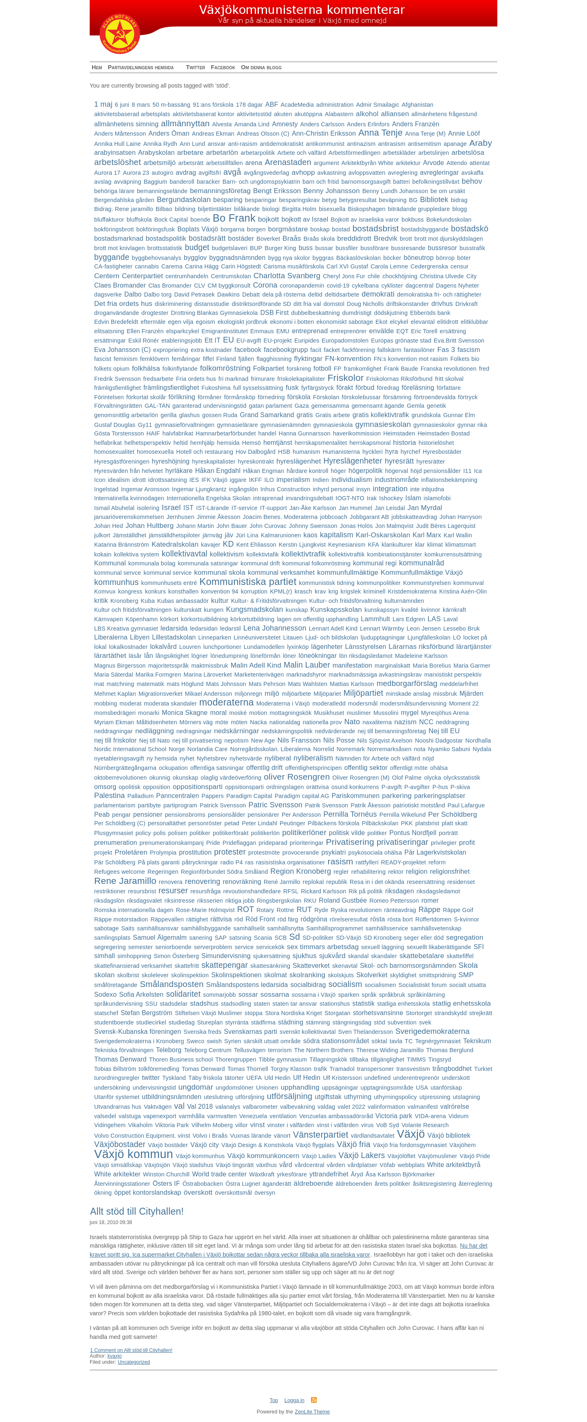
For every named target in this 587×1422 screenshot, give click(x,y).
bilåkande (247, 209)
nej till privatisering (197, 740)
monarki (148, 713)
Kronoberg (124, 601)
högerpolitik (366, 470)
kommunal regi (375, 563)
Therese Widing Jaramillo (390, 1050)
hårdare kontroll (307, 471)
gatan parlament (270, 405)
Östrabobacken (203, 1183)
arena (254, 162)
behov (472, 181)
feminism (126, 359)
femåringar (186, 359)
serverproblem (213, 947)
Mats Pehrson (267, 684)
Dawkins (228, 294)
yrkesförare (292, 1174)
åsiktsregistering (434, 1183)
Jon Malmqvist (394, 526)
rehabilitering (368, 871)
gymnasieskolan (383, 424)
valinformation (386, 1106)
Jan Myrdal (425, 508)
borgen (256, 229)
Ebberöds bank (430, 313)
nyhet (187, 758)
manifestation (352, 665)
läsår (135, 656)
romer (430, 900)
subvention (402, 1022)
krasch (303, 591)
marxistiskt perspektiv (453, 674)
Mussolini (385, 713)
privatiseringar (402, 841)
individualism (351, 480)
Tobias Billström (115, 1069)
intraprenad (268, 498)
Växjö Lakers (362, 1155)
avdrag (186, 172)
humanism (306, 451)
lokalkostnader (128, 647)
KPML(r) (281, 591)
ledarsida (174, 628)
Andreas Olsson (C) (263, 133)
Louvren (190, 647)
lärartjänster (474, 646)
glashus (189, 415)
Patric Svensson (275, 805)
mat (99, 684)
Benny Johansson (331, 191)
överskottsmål (233, 1192)
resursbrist (142, 891)
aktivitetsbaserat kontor (203, 114)
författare (449, 388)
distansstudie (212, 304)
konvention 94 (219, 591)
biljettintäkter (215, 209)
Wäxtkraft (261, 1174)
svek (425, 1022)
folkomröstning (225, 368)
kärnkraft (454, 610)
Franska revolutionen (449, 368)
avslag (102, 181)
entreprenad (310, 330)
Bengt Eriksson (277, 191)
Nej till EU (444, 731)
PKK (407, 823)
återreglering (475, 1183)
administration (335, 104)
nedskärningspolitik (287, 731)
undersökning (112, 1087)
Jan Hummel (355, 508)
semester (140, 947)
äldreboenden (353, 1183)
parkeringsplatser (439, 795)
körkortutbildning (252, 619)
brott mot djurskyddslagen (449, 238)
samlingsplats (112, 937)
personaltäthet (167, 823)
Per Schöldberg (452, 814)
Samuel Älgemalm (160, 937)
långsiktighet (172, 656)
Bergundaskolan (184, 200)
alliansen (395, 114)
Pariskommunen (356, 795)
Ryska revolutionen (356, 910)
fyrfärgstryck (317, 388)
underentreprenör (416, 1078)
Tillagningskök (328, 1059)
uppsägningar (340, 1087)
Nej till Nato (154, 740)
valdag (326, 1106)
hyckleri (372, 451)
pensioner (148, 814)
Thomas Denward (120, 1059)
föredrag (388, 388)
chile (374, 276)
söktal (379, 1041)
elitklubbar (474, 322)
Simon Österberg (176, 956)
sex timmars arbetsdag (323, 947)
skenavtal (344, 966)
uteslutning (218, 1097)
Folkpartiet (268, 368)
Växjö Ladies (319, 1156)
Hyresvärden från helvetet (128, 471)
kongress (130, 591)
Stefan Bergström (146, 1012)
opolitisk (129, 787)
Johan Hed (108, 526)
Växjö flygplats (315, 1145)
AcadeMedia (296, 104)
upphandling (300, 1087)
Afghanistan (418, 104)
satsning (240, 937)
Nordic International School (130, 749)
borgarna (233, 229)
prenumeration (115, 842)
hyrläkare (178, 470)
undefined (377, 1078)
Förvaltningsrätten (118, 405)
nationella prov (322, 722)
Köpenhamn (142, 619)
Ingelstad (106, 489)
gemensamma (330, 405)
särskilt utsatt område (272, 1041)
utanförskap (446, 1087)
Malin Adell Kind (256, 665)
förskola (299, 396)
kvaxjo (115, 1356)
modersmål (362, 703)
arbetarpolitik (258, 152)
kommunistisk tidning (326, 583)
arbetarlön (222, 152)
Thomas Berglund (450, 1050)
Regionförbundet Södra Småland (224, 871)
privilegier (444, 843)
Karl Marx (427, 535)
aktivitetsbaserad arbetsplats (132, 114)
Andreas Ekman (213, 133)
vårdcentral (309, 1165)
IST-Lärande (212, 508)
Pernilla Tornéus (350, 814)
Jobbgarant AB (369, 517)
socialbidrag (308, 984)
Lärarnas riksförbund (421, 647)
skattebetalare (421, 956)
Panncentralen (177, 795)
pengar (121, 814)
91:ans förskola (213, 104)
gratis (305, 414)
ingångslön (243, 489)
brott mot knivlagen (119, 248)
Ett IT (213, 340)
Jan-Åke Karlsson (312, 508)
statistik (363, 1003)
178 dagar (249, 104)
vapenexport (160, 1116)
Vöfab (387, 1165)
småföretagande (115, 985)
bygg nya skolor (289, 258)
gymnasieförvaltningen (184, 425)
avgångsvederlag (266, 172)
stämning (318, 1022)
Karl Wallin (458, 535)
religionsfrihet (450, 871)
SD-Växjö (348, 937)
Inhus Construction (285, 489)
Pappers (212, 796)
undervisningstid (154, 1087)
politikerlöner (304, 832)
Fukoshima (216, 388)
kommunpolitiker (379, 583)
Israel (171, 507)
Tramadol (341, 1069)
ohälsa (439, 768)
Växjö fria (353, 1144)
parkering (397, 796)
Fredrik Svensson (117, 379)
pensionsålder (226, 814)
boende (200, 219)
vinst (257, 1125)
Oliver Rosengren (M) (360, 777)
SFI (479, 946)
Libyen (140, 637)
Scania (263, 937)
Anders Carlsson (322, 124)
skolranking (307, 975)
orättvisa (317, 787)
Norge (177, 749)
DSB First (274, 312)
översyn (264, 1192)
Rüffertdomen (433, 919)
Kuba (147, 601)
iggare (238, 480)
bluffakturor (109, 219)
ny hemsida (162, 758)
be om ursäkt (447, 191)
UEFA (254, 1078)
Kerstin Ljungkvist (302, 544)
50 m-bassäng (171, 104)
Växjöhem (462, 1145)
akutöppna (308, 114)
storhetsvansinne (378, 1012)
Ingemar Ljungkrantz (199, 489)
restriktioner (110, 891)
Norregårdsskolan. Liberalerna (270, 749)
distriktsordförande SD (261, 304)
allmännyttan (185, 123)
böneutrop (419, 257)
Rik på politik (366, 891)
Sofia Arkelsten (141, 994)
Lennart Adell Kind (333, 628)
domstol (333, 304)
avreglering (403, 172)
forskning (299, 368)
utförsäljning (290, 1096)
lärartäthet (110, 655)
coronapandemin (302, 285)
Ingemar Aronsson (145, 489)
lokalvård (163, 646)
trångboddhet (452, 1068)
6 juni (122, 104)
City (471, 276)
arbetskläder (399, 152)
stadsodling (236, 1003)
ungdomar (195, 1087)
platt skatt (455, 823)
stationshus (335, 1003)
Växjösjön (157, 1165)
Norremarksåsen (389, 749)
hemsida (228, 443)
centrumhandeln (187, 276)
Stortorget (419, 1013)
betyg (329, 200)
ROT (245, 909)
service (244, 947)
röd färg (288, 919)
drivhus (442, 303)
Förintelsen (109, 397)
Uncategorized (134, 1362)
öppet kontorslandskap (147, 1192)
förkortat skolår (146, 397)
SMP (466, 975)
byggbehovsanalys (156, 258)
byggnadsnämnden (237, 257)
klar (420, 544)
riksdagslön (109, 900)
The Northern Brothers (324, 1050)
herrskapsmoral (370, 443)
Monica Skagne (184, 712)
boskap (319, 229)
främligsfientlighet (117, 388)
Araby (480, 142)
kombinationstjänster (394, 554)
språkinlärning (426, 994)
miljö (272, 693)
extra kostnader (211, 350)
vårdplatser (362, 1165)
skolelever (154, 975)
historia (404, 442)
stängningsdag (352, 1022)
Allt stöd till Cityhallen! (137, 1211)
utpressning (434, 1097)
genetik (436, 405)
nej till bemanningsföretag (391, 731)
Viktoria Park (172, 1125)
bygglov (195, 257)
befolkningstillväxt (435, 181)
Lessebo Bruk (461, 628)
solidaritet (183, 994)
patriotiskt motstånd (419, 805)
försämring (397, 397)
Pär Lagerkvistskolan (435, 852)
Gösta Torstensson (119, 433)
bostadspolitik (166, 238)
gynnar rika (472, 425)
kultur (220, 600)
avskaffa (472, 172)
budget (197, 247)
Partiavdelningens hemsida (141, 67)
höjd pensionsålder (435, 471)
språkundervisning (118, 1003)
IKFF (255, 480)
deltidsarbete (342, 294)
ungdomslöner (235, 1087)
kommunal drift (260, 563)
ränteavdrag (400, 910)
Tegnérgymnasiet (438, 1041)
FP (338, 368)
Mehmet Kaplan (115, 693)
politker (377, 833)
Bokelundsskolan (449, 219)
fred (484, 368)
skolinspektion (190, 975)
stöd (379, 1022)
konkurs (155, 591)
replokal (313, 882)
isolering (148, 508)
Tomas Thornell (247, 1069)
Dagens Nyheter (457, 285)
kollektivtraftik (347, 554)
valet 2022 (351, 1106)
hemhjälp (202, 443)
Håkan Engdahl (218, 470)
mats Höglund (185, 684)
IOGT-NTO (349, 498)
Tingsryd (439, 1059)
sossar (248, 994)
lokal (100, 647)
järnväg (212, 535)
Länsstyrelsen (365, 646)
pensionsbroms (185, 814)
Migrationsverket (161, 693)
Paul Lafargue (466, 805)
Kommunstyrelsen (427, 583)
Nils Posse (339, 740)
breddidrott (354, 238)
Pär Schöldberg (114, 862)
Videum (458, 1116)
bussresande (408, 248)
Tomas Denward (203, 1069)
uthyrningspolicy (395, 1097)
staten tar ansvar (294, 1003)
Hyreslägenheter (352, 461)
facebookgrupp (286, 349)
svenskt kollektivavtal (308, 1032)
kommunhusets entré (169, 583)
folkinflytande (180, 368)
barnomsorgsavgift (366, 181)
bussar (324, 248)
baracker (208, 181)
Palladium (141, 796)
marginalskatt (392, 665)
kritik (101, 600)
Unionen (267, 1087)
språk (369, 994)
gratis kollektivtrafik (381, 414)
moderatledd (329, 703)
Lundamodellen (264, 647)
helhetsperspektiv (147, 443)
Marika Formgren (158, 674)
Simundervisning (226, 955)
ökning (103, 1192)
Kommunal (110, 563)
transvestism (413, 1069)
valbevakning (297, 1106)
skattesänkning (270, 966)
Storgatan (337, 1013)
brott (406, 238)
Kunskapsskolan (336, 609)
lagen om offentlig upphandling (317, 619)
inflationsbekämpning (449, 480)
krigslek (350, 591)
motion (258, 713)
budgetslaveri (229, 248)
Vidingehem (110, 1125)
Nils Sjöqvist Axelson (385, 740)
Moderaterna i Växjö (283, 703)
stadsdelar (174, 1003)
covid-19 (338, 285)
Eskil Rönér (143, 340)
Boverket (268, 238)
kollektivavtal (184, 553)
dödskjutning (391, 313)
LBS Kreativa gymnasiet (126, 628)
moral (218, 712)
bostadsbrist (376, 228)
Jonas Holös (356, 526)
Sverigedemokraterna (432, 1031)
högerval (396, 471)
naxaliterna (377, 722)
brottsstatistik (164, 248)
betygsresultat (358, 200)
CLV (199, 285)
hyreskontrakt (256, 461)
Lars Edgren (409, 619)
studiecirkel (151, 1022)
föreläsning (418, 387)
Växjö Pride (474, 1156)
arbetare (190, 152)
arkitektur (408, 163)
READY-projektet (403, 862)
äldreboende (313, 1183)
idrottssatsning (167, 480)
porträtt (448, 833)
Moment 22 (464, 703)
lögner (199, 656)
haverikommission (357, 433)
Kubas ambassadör (183, 601)
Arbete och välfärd (302, 152)
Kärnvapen (108, 619)
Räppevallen (167, 919)
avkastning (332, 172)
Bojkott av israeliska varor (365, 219)
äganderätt (277, 1183)
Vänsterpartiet (321, 1135)
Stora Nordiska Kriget (293, 1013)
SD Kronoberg (383, 937)
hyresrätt (399, 461)
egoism (205, 322)
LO (457, 637)
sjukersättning (271, 956)
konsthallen (183, 591)
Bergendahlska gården (124, 200)
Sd (294, 937)
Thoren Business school (181, 1059)
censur (459, 266)
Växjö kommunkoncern (263, 1156)
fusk (292, 387)
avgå (232, 171)
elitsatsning (109, 331)
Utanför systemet (116, 1097)
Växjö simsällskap (118, 1165)
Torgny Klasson (291, 1069)
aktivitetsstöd (254, 114)
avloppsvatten (367, 172)
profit (467, 842)
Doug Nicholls (365, 304)
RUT (304, 910)
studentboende (114, 1022)
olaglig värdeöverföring (231, 777)
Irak (372, 498)
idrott (139, 480)
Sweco (195, 1041)
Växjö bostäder (168, 1145)
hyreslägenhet (298, 461)
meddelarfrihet (459, 684)
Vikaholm (140, 1125)
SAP (221, 937)
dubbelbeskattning (315, 313)
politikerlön (265, 833)
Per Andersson (301, 814)
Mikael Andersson (208, 693)
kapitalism (336, 535)
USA (422, 1087)
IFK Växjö (214, 480)
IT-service (245, 508)
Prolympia (163, 852)
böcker (392, 258)
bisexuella (332, 209)
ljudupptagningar (383, 637)
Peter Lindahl (259, 823)
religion (417, 871)
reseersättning (426, 882)
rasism (340, 861)
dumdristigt (357, 313)
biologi (271, 209)
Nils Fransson (299, 740)
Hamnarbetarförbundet (226, 433)
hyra (391, 451)
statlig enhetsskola (461, 1003)
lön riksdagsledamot (366, 656)
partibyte (149, 805)
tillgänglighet (387, 1059)
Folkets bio (464, 359)
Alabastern (339, 114)
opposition (156, 787)
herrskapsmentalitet (321, 443)
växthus (266, 1165)
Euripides (306, 340)
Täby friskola (205, 1078)
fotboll (322, 368)
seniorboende (173, 947)
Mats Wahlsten (308, 684)
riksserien (210, 900)
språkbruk (392, 994)
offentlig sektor (365, 767)
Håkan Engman (263, 471)
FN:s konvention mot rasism (411, 359)
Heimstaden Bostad (443, 433)
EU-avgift (248, 340)
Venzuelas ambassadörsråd (336, 1116)
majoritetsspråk (168, 665)
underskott (456, 1078)
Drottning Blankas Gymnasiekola (214, 313)
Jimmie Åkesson (219, 517)
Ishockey (391, 498)
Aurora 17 (107, 172)
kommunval (468, 583)
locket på (475, 637)
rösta (377, 919)
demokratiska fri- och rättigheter (439, 294)
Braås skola (319, 238)
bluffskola (139, 219)
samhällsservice (387, 928)
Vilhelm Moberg (212, 1125)
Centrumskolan (231, 276)
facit (315, 350)
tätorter (234, 1078)
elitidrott (447, 322)
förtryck (468, 397)
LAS (434, 619)
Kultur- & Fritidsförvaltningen (269, 601)
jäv (229, 535)
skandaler (384, 956)
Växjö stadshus (193, 1165)
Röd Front (260, 919)
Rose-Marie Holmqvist (205, 910)
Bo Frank (234, 218)
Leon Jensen (423, 628)
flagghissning (273, 359)
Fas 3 (446, 350)
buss (306, 247)
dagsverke (108, 294)
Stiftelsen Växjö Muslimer (208, 1013)
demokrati (378, 294)
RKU (310, 900)
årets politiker (392, 1183)
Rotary (265, 910)
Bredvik (385, 238)
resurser (173, 890)
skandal (358, 956)
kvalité (410, 610)
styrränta (236, 1022)
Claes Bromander (120, 285)
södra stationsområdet (336, 1040)
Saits (128, 928)
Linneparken (214, 637)
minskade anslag (408, 693)
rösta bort (400, 919)
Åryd (357, 1174)
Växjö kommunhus (200, 1156)
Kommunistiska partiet (247, 581)
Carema (172, 266)
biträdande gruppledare (419, 209)
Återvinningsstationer (122, 1183)
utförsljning (249, 1097)
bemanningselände (162, 191)
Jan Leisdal (390, 508)
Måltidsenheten (157, 722)
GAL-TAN (157, 405)
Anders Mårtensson (120, 133)
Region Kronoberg (300, 871)
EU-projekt (278, 340)
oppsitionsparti (244, 787)
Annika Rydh (160, 144)
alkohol (367, 114)
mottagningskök (290, 713)
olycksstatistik (462, 777)
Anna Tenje (380, 133)
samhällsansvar (158, 928)
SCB (281, 937)
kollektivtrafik (303, 553)
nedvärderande (335, 731)
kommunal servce (117, 572)
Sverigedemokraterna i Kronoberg (139, 1041)
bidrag (459, 200)
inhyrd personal (333, 489)
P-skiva (460, 787)
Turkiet (483, 1069)
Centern (106, 276)
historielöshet (436, 443)
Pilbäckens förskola (334, 823)
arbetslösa (468, 152)
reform (437, 862)
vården (336, 1165)
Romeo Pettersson (394, 900)
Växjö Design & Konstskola (257, 1145)
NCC (426, 722)
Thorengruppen (235, 1059)
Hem (97, 67)
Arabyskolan (156, 152)
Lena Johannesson (275, 628)
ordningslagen (285, 787)
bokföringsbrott (114, 229)
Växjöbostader (120, 1144)
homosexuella (155, 451)
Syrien (232, 1041)
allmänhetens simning (126, 124)
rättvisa (221, 919)
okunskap (186, 777)
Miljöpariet (327, 693)
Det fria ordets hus (123, 304)
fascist (102, 359)
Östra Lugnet (242, 1183)
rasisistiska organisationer (290, 862)
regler (341, 871)
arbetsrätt (190, 163)
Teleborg (169, 1049)
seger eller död (424, 937)
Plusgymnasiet (113, 833)
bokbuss (413, 219)
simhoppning (134, 956)
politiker (200, 833)
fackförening (358, 350)
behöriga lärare (114, 191)
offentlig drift (264, 767)
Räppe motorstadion (121, 919)
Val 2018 (200, 1106)
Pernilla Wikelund (403, 814)
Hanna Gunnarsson (305, 433)
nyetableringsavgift (119, 758)
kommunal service (167, 572)
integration (390, 489)
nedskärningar (236, 731)
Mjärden (471, 693)
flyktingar (308, 359)
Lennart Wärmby (382, 628)
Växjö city (204, 1144)
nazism (405, 722)
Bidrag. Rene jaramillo (123, 209)
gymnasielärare (237, 425)
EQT (402, 331)
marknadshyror (306, 674)
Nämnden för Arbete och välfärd (377, 758)
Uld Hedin (277, 1078)
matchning (120, 684)
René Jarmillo (282, 882)
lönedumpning (229, 656)
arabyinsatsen (115, 152)
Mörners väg (196, 722)
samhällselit (249, 928)
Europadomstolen (345, 340)
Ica (478, 471)
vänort (282, 1135)
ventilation (282, 1116)
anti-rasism (242, 144)
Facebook (223, 67)
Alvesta (222, 124)
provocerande (300, 852)
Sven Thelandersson (365, 1032)
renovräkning (242, 881)
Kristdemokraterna (412, 591)
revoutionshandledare (252, 891)
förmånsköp (240, 397)
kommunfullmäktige (347, 572)
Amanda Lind (251, 124)
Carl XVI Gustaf (347, 266)
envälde (381, 331)
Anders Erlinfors (368, 124)
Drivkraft (466, 304)
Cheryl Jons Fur (344, 276)
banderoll (182, 181)
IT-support (273, 508)
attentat (480, 163)
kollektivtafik (263, 554)
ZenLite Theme (312, 1412)
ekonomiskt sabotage (344, 322)
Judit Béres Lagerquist (445, 526)
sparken (348, 994)
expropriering (170, 350)
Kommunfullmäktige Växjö (422, 572)
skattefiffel (460, 956)
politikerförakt (231, 833)
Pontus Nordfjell (413, 832)
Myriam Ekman (114, 722)
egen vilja (180, 322)
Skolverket (371, 974)
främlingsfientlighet (171, 387)
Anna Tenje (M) (425, 133)
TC (409, 1041)
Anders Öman (168, 133)
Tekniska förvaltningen (124, 1050)
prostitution (195, 852)
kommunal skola (219, 572)
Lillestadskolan (174, 637)
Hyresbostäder (442, 451)
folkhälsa (146, 368)
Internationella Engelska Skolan (209, 498)
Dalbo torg (158, 294)
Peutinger (292, 823)
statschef (106, 1013)
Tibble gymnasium (283, 1059)
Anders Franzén (415, 124)
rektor (396, 871)
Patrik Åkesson (371, 805)
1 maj (103, 104)
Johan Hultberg (150, 526)
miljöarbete (296, 693)
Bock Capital (171, 219)
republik (336, 882)
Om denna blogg (261, 67)
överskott (198, 1192)
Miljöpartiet (363, 692)
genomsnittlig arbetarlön (126, 415)
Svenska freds (202, 1032)
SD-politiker (317, 937)
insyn (363, 489)
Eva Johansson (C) (122, 349)
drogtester (154, 313)
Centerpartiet (142, 276)
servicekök (270, 947)
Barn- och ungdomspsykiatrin (261, 181)
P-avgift (392, 787)
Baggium (155, 181)
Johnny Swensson (313, 526)
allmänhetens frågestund (444, 114)
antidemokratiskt (281, 144)
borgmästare (288, 229)
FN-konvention (348, 359)
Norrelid (323, 749)
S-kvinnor (466, 919)
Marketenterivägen (259, 674)
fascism (468, 349)
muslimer (358, 713)
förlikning (181, 396)
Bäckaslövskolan (358, 258)
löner (289, 656)
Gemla (415, 405)
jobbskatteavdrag (414, 517)
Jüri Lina (247, 535)
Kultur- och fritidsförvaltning (345, 601)
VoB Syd (387, 1125)
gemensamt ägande (377, 405)
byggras (323, 258)
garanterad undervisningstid (209, 405)
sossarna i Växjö (313, 994)
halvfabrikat (178, 433)
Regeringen (163, 871)
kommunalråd (421, 563)
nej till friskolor (115, 740)
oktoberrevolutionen (120, 777)
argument (326, 163)
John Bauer (231, 526)
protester (230, 852)
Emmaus (262, 331)
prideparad (273, 843)
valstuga (130, 1116)
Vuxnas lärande (250, 1135)
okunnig (159, 777)
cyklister (392, 285)
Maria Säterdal (113, 674)
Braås (291, 238)
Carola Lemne (389, 266)
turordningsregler (116, 1078)
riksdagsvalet (144, 900)
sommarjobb (219, 994)
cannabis (147, 266)
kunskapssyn (381, 610)
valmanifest (423, 1106)
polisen (177, 833)
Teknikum (477, 1040)
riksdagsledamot (438, 891)
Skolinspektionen (236, 974)
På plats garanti (158, 862)
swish (214, 1041)
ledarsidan (204, 628)
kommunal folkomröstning (316, 563)
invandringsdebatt (309, 498)
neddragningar (113, 731)
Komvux (105, 591)
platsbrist (427, 823)
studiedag (182, 1022)
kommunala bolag (152, 563)
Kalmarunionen (281, 535)
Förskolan (326, 397)
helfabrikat (108, 443)
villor (241, 1125)
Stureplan (210, 1022)
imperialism (293, 479)
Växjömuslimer (437, 1156)
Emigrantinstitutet (224, 331)
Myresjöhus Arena (445, 713)
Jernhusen (180, 517)
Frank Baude (401, 368)
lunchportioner (222, 647)
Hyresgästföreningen (122, 461)
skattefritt (186, 966)
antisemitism (424, 144)
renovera (171, 882)
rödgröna (314, 919)
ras (249, 862)
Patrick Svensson (223, 805)
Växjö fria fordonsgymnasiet (410, 1145)
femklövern (155, 359)
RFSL (290, 891)
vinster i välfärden (291, 1125)
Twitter (195, 67)
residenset (461, 882)
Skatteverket (311, 965)
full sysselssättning (258, 388)
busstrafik (472, 248)
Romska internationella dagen (133, 910)
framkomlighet (362, 368)
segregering (110, 947)
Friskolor (346, 377)
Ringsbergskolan (279, 900)
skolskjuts (341, 975)
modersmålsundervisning (413, 703)
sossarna (274, 994)
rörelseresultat (349, 919)
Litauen (293, 637)
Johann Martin (195, 526)
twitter (151, 1077)
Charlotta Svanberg (287, 275)
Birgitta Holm (299, 209)
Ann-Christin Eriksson (324, 133)
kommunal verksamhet (281, 572)
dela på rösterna (283, 294)
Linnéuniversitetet (257, 637)
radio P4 (232, 862)
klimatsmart (460, 544)
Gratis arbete (333, 415)
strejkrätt (480, 1013)
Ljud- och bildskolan (331, 637)
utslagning (466, 1097)
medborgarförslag (407, 683)
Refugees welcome (119, 871)
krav (320, 591)
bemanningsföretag (220, 191)
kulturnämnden (404, 601)
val (179, 1105)
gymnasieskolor (434, 425)
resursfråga (205, 891)
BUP (256, 248)
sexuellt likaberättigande (439, 947)
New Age (263, 740)
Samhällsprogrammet (334, 928)
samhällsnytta (285, 928)
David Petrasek (194, 294)
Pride (213, 843)
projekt (103, 852)
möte (222, 722)
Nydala (481, 749)
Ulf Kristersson (342, 1078)
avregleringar (439, 172)
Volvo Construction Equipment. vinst (142, 1135)
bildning (185, 209)
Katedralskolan (175, 544)
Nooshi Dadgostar (439, 740)
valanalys (227, 1106)
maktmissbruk (209, 665)
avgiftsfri (210, 172)
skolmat (275, 974)
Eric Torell (424, 331)
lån (148, 655)
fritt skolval (449, 379)
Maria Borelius (432, 665)
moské (238, 713)
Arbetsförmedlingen (354, 152)
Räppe (430, 910)
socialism (345, 984)
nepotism (236, 740)
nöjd (428, 758)
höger (338, 471)
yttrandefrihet (329, 1174)
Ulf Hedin (306, 1077)
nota (420, 749)
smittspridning (437, 975)
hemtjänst (277, 442)
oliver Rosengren (297, 776)
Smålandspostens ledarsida (247, 984)
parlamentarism (114, 805)
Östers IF (166, 1183)
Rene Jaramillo (125, 881)
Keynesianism (346, 544)
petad (232, 823)
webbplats (411, 1165)
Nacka (258, 722)
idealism (119, 480)
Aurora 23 (136, 172)
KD (228, 544)
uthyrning (357, 1096)
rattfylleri (367, 862)
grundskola (426, 415)
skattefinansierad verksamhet (133, 966)
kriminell (374, 591)
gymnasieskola (333, 425)
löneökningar (318, 655)
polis (159, 833)
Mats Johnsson (226, 684)
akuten (283, 114)
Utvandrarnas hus (117, 1106)
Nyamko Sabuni (449, 749)
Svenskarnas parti (250, 1031)
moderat (130, 703)
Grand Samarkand (267, 414)
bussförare (374, 248)
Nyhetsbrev (212, 758)
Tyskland (174, 1078)
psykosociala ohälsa (375, 852)
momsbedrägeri (115, 713)
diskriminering (173, 304)
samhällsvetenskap (435, 928)
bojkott (268, 219)
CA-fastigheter (113, 266)
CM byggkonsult (228, 285)
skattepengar (224, 965)
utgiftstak (328, 1096)
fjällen (246, 359)
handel (267, 433)
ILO (269, 480)
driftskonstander (407, 304)
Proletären (131, 852)
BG (413, 200)
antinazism (361, 144)
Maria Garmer (472, 665)
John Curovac (268, 526)
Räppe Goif (458, 910)
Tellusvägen (250, 1050)
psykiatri (333, 852)
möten (239, 722)
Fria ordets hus (196, 379)
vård (285, 1164)
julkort (102, 535)
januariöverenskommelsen (129, 517)
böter (464, 258)
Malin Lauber (307, 665)
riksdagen (399, 891)
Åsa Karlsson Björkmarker (400, 1174)
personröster (205, 823)
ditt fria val (307, 304)
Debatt (251, 294)
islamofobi (437, 498)
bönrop (445, 258)
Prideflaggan (239, 843)
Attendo (456, 163)
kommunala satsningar (208, 563)
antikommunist (325, 144)
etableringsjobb (181, 340)
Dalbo (133, 294)
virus (367, 1125)
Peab (102, 814)
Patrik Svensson (326, 805)
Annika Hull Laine (117, 144)
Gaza (302, 405)
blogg (459, 209)
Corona (265, 285)
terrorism (280, 1050)
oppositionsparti (198, 787)
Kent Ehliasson (256, 544)
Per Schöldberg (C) (120, 823)
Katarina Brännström (121, 544)
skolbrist (128, 975)
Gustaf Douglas (114, 425)
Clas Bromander (170, 285)
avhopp (303, 172)
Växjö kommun (133, 1153)
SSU (151, 1003)
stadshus (204, 1003)
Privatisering (350, 841)
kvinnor (430, 610)
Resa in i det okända (377, 882)
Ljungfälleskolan (429, 637)
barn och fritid (320, 181)
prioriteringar (307, 843)
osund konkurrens (355, 787)
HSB (284, 451)
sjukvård (332, 956)
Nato (352, 722)
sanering (200, 937)
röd (238, 919)
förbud (364, 387)
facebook (247, 349)
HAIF (153, 433)
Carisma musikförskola (293, 266)
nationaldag (284, 722)
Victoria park (394, 1115)
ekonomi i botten (292, 322)
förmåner (210, 397)
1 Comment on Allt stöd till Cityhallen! (131, 1350)
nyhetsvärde (246, 758)
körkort (169, 619)
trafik (320, 1069)
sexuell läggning (382, 947)
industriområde (397, 479)
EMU (282, 331)
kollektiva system (136, 554)
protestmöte (264, 852)
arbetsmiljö (159, 162)
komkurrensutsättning (452, 554)
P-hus (440, 787)
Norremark (351, 749)
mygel (409, 712)
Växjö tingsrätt (235, 1165)
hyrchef (410, 451)
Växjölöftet (401, 1156)
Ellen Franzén (145, 331)
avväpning (127, 181)
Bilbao (164, 209)
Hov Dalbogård (256, 451)
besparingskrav (299, 200)
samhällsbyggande (206, 928)
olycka (432, 777)
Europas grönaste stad (401, 340)
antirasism (391, 144)
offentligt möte (409, 768)
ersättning (453, 331)
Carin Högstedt (241, 266)
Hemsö (251, 443)
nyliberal (278, 758)
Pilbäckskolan (380, 823)
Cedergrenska (429, 266)
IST (188, 507)
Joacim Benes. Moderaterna (280, 517)
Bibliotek (434, 200)
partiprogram (180, 805)
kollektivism (227, 554)
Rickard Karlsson (323, 891)
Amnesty (285, 124)
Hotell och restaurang (204, 451)
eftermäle (153, 322)
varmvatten (222, 1116)
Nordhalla (478, 740)
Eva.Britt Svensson (459, 340)
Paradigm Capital (249, 796)
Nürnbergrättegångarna (125, 768)
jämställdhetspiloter (174, 535)
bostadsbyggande (425, 229)
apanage (455, 144)
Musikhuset (329, 713)
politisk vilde (347, 832)
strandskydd (451, 1013)
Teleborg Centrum (208, 1050)
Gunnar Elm (459, 415)
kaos (311, 535)
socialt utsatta (467, 985)
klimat (435, 544)
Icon (100, 480)
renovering (203, 881)
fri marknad (233, 379)
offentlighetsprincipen (313, 768)
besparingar (261, 200)
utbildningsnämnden (171, 1096)
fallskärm (389, 350)
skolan (104, 975)
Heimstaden (399, 433)
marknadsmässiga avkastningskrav (375, 674)
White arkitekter (117, 1174)
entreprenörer (348, 331)
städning (290, 1022)
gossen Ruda (219, 415)
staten (262, 1003)
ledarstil (230, 628)
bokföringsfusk (155, 229)
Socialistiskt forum (422, 985)
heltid (180, 443)
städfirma (263, 1022)
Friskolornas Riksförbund (399, 379)
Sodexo (105, 994)
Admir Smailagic (377, 104)
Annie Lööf (464, 133)
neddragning (452, 722)
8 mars (141, 104)
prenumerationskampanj (171, 843)
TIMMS (416, 1059)
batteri (401, 181)
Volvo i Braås (209, 1135)
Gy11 (145, 425)
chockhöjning (399, 276)
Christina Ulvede (442, 276)
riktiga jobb (239, 900)
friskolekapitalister (301, 379)
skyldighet (403, 975)
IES (194, 480)
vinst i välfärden (337, 1125)
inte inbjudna (427, 489)
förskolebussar (361, 397)
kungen (213, 610)
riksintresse (179, 900)
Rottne (285, 910)
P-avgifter (417, 787)
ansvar (216, 144)
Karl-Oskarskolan (383, 535)
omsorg (105, 786)
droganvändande (116, 313)
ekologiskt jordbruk (243, 322)
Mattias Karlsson (352, 684)
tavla (396, 1041)
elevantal (422, 322)
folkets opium (112, 368)
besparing (228, 199)
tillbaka (359, 1059)
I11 (467, 471)
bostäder (241, 238)
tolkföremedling (159, 1069)
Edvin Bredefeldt (116, 322)
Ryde (321, 910)
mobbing (105, 703)
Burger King (280, 248)
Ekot (381, 322)
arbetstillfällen (224, 163)
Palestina (109, 795)
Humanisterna (341, 451)
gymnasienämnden (285, 425)
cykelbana (365, 285)
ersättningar (110, 340)
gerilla (169, 415)
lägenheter (326, 646)
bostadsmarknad (118, 238)
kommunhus (116, 582)
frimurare (263, 379)
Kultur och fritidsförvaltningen (133, 610)
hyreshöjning (171, 461)
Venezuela (253, 1116)
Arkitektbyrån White (368, 163)
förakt (344, 387)
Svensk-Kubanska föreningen (137, 1031)
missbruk (445, 693)
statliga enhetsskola (403, 1003)
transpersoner (375, 1069)
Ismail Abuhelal (114, 508)
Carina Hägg (201, 266)
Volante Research (425, 1125)
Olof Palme (407, 777)
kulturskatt (187, 610)
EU (228, 340)
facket (332, 350)
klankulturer (397, 544)
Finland (226, 359)
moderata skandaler (170, 703)
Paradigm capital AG (302, 796)
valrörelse (454, 1106)
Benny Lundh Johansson (395, 191)
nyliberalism (313, 758)
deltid (315, 294)
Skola (468, 965)
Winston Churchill (166, 1174)
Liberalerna (111, 637)
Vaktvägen (158, 1106)
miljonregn (248, 693)
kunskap (297, 610)
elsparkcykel (182, 331)
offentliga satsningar (217, 768)
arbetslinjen (433, 152)
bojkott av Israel (304, 219)
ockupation (173, 768)
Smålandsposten (172, 984)
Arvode (433, 162)
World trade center (219, 1174)
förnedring (271, 397)
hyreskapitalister (213, 461)
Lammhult (375, 618)
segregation (464, 937)
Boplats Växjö (197, 229)
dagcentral (420, 285)
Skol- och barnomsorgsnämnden (408, 965)
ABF (271, 104)
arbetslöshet (117, 162)
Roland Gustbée (343, 900)
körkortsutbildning (204, 619)
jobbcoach (333, 517)
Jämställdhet (129, 535)
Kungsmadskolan (254, 609)
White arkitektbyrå (454, 1164)
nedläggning (154, 731)
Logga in (295, 1400)
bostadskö (469, 228)
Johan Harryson (460, 517)
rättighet (197, 919)
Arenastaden (288, 162)
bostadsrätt (207, 238)
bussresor (442, 247)
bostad (341, 229)
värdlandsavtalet (373, 1135)
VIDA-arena (430, 1116)
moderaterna (226, 702)
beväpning (393, 200)
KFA (373, 544)
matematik (150, 684)
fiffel (208, 359)
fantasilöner (419, 350)
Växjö (411, 1134)
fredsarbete (158, 379)
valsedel (105, 1116)
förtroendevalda (434, 397)
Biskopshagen (367, 209)
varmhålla (192, 1116)
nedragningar (194, 731)
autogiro (162, 172)
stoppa (254, 1013)
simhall (104, 955)
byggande (111, 257)
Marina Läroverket (207, 674)
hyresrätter (430, 461)
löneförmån (265, 656)
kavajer (210, 544)
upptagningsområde (387, 1087)
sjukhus (305, 956)
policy (143, 833)
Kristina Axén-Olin (463, 591)
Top (274, 1400)
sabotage (106, 928)
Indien (321, 480)
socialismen (380, 985)
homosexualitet (114, 451)
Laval (451, 619)
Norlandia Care (208, 749)
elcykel (399, 322)
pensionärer (263, 814)
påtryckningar (200, 862)
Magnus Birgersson (120, 665)
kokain (102, 554)
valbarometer (260, 1106)
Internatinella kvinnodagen (129, 498)
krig (333, 591)
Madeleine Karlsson (421, 656)
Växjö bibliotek (448, 1135)
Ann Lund (192, 144)
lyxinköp (298, 647)
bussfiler (346, 248)
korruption (254, 591)
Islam (413, 498)
